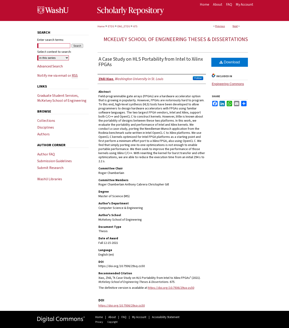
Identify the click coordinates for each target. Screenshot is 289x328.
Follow (198, 78)
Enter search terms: (50, 40)
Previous (220, 26)
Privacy (99, 322)
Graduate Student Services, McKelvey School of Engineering (61, 98)
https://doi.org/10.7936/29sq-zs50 (171, 288)
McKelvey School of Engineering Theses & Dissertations (176, 39)
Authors (43, 134)
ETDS (111, 26)
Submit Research (50, 167)
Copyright (112, 322)
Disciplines (45, 127)
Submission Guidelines (54, 161)
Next (235, 26)
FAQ (123, 317)
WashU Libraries (49, 179)
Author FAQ (46, 154)
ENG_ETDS (123, 26)
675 (135, 26)
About (112, 317)
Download (229, 62)
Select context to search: (54, 52)
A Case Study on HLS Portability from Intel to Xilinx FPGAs (150, 61)
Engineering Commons (228, 84)
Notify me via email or (57, 75)
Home (101, 26)
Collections (46, 120)
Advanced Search (50, 66)
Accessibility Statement (165, 317)
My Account (139, 317)
